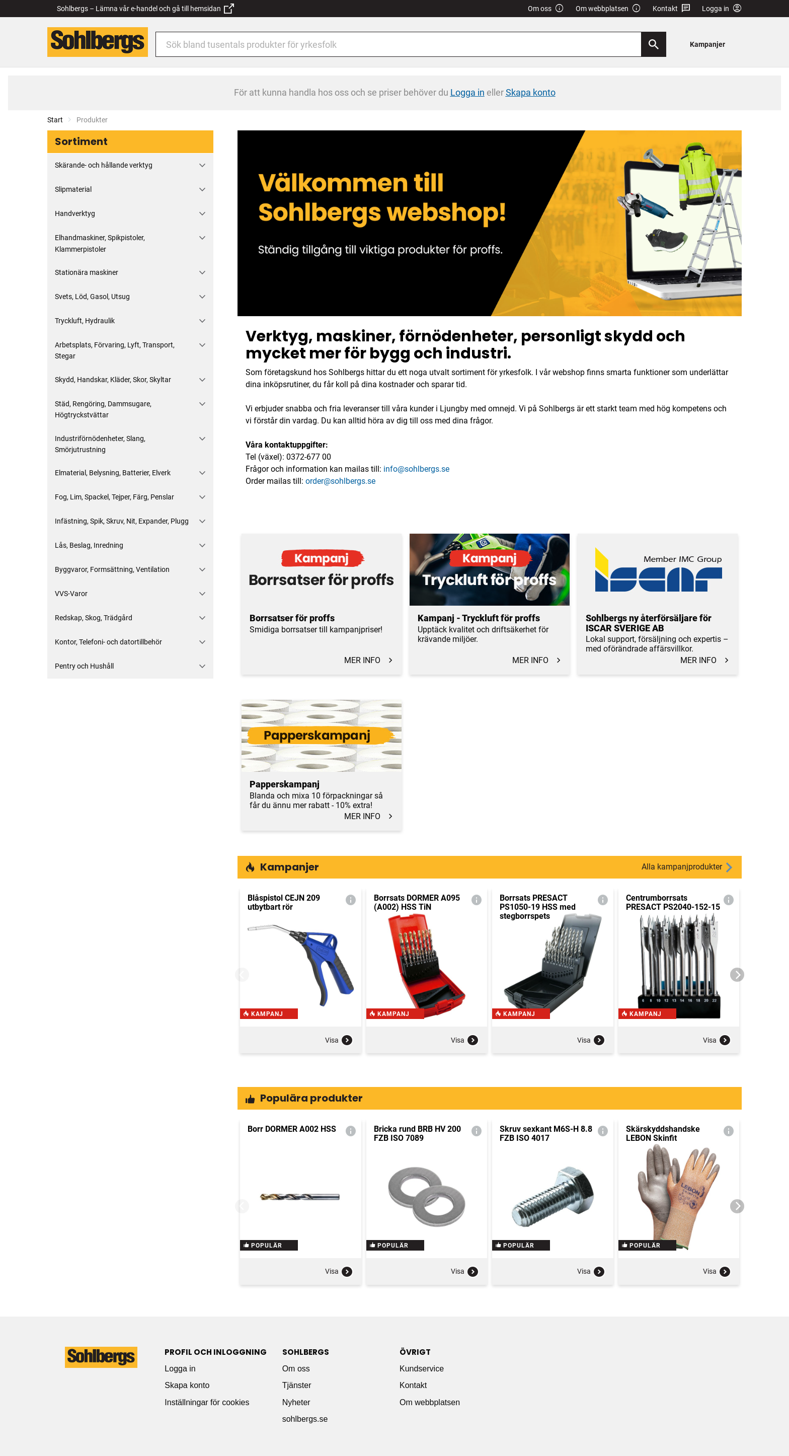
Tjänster (296, 1385)
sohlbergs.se (305, 1419)
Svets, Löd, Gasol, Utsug (92, 297)
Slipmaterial (73, 189)
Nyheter (296, 1402)
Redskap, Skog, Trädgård (93, 618)
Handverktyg (75, 213)
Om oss (546, 9)
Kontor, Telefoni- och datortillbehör (108, 642)
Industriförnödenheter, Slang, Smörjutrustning (100, 444)
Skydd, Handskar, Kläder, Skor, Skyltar (113, 380)
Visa (339, 1048)
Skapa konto (187, 1385)
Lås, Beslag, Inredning (89, 545)
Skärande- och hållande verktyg (103, 165)
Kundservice (422, 1368)
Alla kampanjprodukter (688, 867)
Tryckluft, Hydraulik (85, 321)
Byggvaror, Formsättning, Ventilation (112, 569)
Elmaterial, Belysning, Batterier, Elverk (113, 473)
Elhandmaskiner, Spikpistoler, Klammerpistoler (100, 243)
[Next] (737, 975)
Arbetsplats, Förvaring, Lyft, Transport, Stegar (115, 350)
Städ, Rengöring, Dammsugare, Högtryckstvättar (103, 409)
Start (55, 120)
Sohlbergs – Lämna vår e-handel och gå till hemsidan (145, 9)
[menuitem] (710, 44)
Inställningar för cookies (207, 1402)
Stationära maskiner (86, 272)
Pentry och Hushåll (84, 666)
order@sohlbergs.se (340, 481)
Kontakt (671, 9)
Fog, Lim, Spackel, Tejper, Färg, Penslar (114, 497)
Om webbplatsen (608, 9)
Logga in (180, 1368)
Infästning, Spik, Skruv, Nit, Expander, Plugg (122, 521)
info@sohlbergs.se (416, 469)
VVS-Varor (71, 594)
